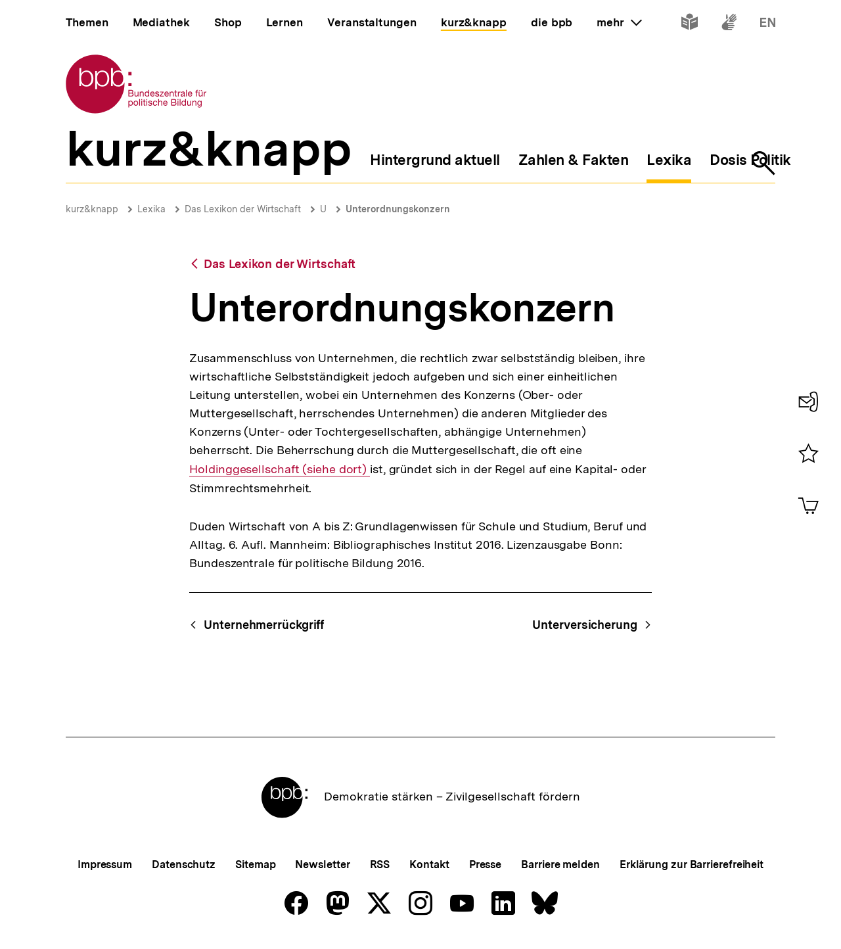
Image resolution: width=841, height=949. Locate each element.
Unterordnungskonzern (398, 209)
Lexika (151, 209)
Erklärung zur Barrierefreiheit (691, 864)
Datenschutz (184, 864)
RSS (380, 864)
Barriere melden (560, 864)
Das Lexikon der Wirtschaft (243, 209)
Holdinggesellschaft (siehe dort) (279, 469)
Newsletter (322, 864)
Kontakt (429, 864)
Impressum (105, 864)
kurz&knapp (92, 209)
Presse (485, 864)
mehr (619, 22)
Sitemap (255, 864)
